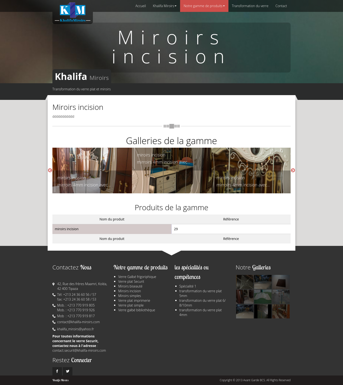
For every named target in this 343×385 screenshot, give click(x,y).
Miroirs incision (129, 291)
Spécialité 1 (187, 286)
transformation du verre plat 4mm (200, 312)
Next (293, 170)
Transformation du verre (250, 6)
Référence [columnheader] (231, 219)
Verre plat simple (130, 305)
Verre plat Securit (131, 281)
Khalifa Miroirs (164, 6)
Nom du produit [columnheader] (112, 219)
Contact (281, 6)
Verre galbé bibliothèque (136, 310)
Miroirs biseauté (130, 286)
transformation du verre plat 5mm (200, 293)
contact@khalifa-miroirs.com (78, 322)
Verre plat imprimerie (134, 300)
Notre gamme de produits (204, 6)
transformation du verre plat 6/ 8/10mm (202, 302)
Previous (50, 170)
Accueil (140, 6)
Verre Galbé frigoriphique (137, 276)
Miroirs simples (129, 295)
